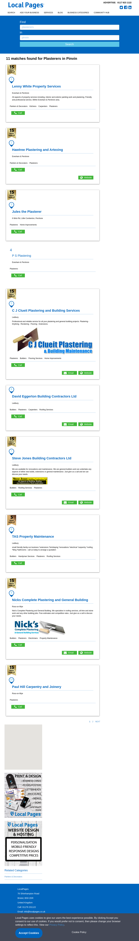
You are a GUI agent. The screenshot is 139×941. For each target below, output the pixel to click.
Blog (60, 13)
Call (19, 113)
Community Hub (101, 13)
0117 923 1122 (124, 2)
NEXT (97, 722)
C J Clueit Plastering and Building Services (46, 310)
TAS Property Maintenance (33, 536)
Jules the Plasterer (27, 211)
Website (88, 177)
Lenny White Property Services (36, 86)
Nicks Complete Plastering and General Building (50, 600)
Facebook (125, 7)
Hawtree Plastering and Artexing (37, 150)
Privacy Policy (56, 925)
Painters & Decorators (13, 877)
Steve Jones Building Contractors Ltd (41, 458)
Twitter (121, 7)
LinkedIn (129, 7)
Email (70, 373)
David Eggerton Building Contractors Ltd (44, 396)
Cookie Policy (79, 932)
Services (48, 13)
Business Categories (78, 13)
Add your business (29, 13)
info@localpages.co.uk (34, 911)
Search (11, 13)
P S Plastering (21, 255)
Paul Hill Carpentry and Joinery (36, 687)
